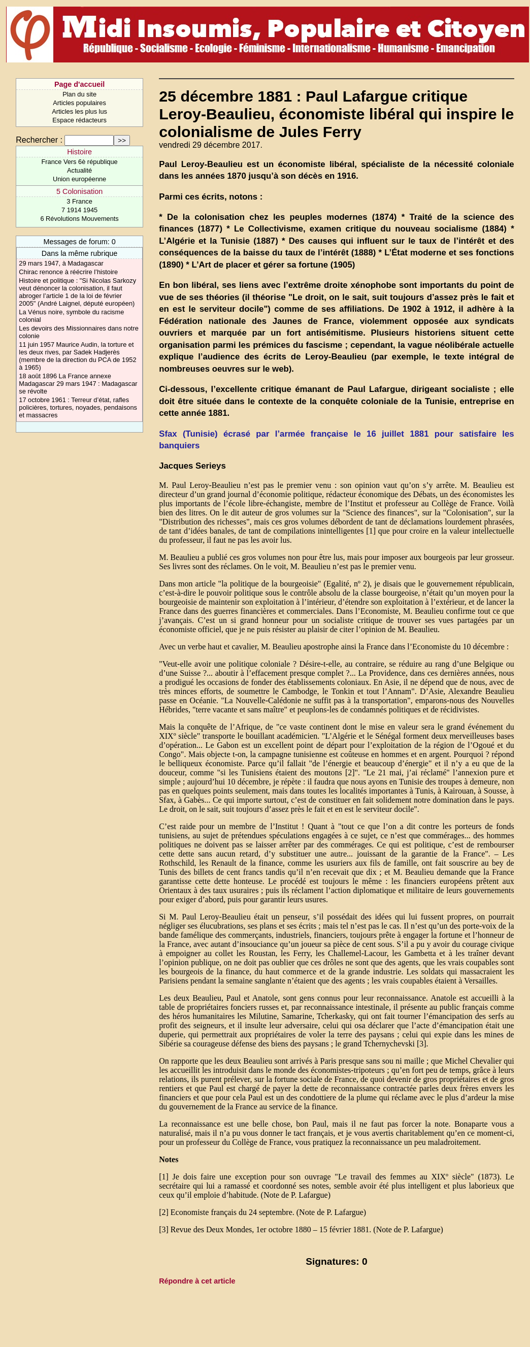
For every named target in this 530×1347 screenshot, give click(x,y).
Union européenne (79, 179)
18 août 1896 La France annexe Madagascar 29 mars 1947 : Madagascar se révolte (78, 383)
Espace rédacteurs (79, 120)
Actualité (79, 170)
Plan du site (79, 94)
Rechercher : (39, 140)
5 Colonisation (79, 191)
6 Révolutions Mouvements (79, 218)
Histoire (79, 152)
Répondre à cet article (197, 1281)
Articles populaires (79, 103)
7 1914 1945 (79, 210)
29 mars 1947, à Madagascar (61, 263)
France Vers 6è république (80, 162)
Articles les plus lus (79, 111)
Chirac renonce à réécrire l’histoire (68, 272)
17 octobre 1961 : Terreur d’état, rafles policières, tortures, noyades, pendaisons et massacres (78, 407)
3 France (79, 201)
